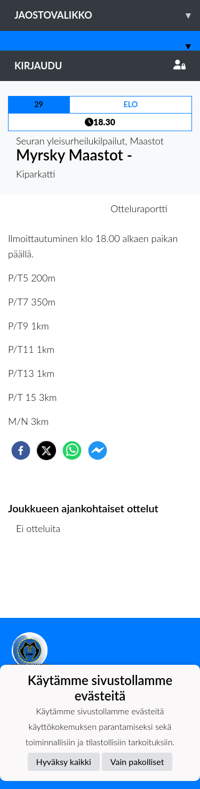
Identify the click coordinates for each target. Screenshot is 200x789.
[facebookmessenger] (97, 450)
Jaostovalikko (107, 15)
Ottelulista (42, 582)
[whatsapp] (72, 450)
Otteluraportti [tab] (138, 208)
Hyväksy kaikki (63, 761)
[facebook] (20, 450)
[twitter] (46, 450)
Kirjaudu (100, 65)
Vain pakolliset (137, 761)
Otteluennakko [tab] (63, 208)
